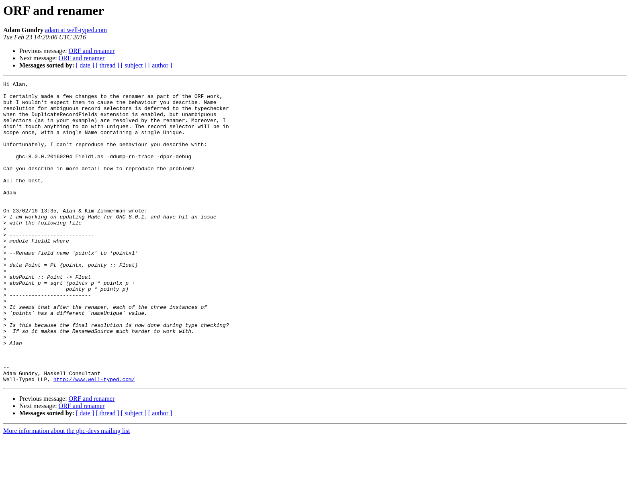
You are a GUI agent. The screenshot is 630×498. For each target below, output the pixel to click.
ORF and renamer (92, 50)
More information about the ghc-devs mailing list (66, 491)
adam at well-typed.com (76, 30)
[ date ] (85, 65)
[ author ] (160, 65)
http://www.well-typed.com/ (94, 439)
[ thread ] (107, 65)
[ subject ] (134, 65)
